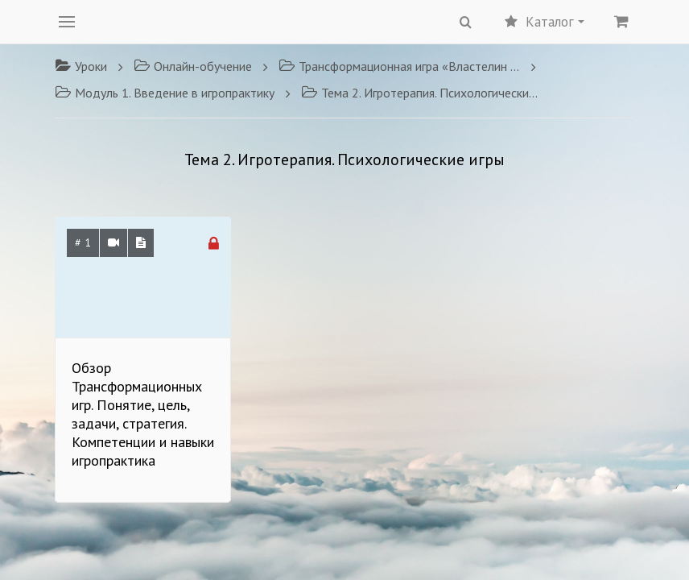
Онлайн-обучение (193, 66)
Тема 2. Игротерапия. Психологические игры (422, 93)
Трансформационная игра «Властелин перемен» (399, 66)
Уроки (81, 66)
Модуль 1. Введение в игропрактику (164, 93)
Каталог (544, 22)
